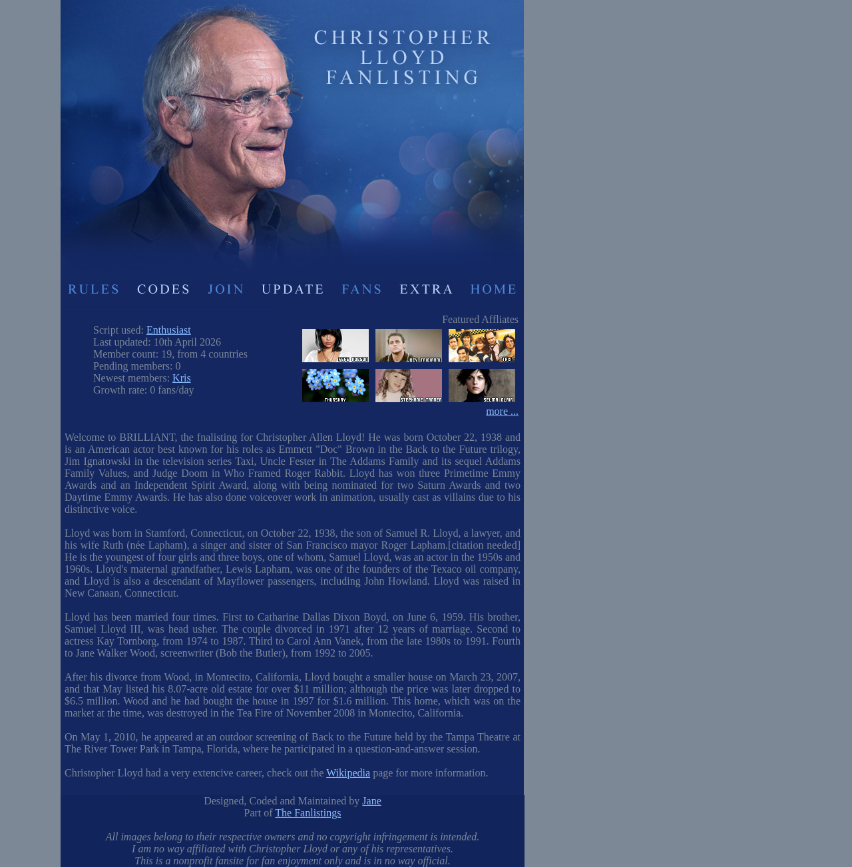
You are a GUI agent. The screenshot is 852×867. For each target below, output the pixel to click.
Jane (371, 800)
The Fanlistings (308, 812)
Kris (181, 378)
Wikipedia (348, 772)
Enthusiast (168, 330)
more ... (502, 411)
